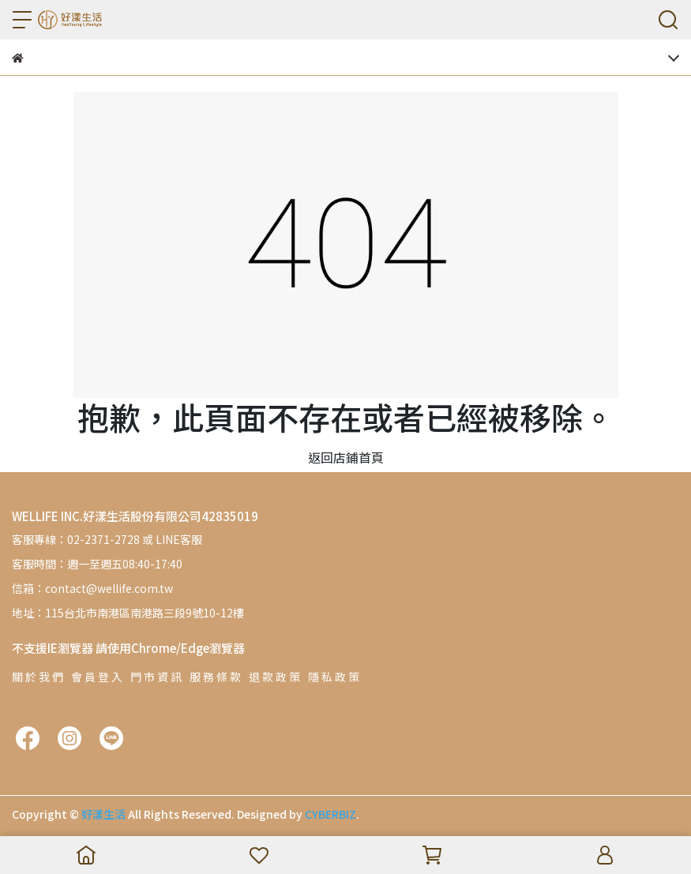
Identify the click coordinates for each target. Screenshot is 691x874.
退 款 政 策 (274, 677)
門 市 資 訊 (156, 677)
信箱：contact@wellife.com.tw (92, 588)
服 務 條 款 (215, 677)
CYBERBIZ (330, 814)
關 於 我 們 (37, 677)
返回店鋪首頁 (346, 457)
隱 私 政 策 (333, 677)
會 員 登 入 (96, 677)
